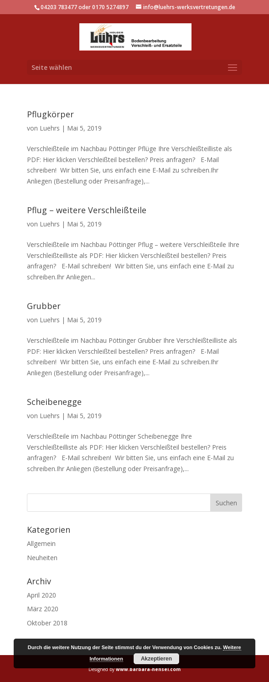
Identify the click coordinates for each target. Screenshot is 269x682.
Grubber (44, 305)
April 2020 (41, 595)
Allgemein (41, 543)
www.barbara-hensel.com (148, 669)
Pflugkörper (50, 114)
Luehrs (50, 128)
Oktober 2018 (47, 623)
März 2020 (42, 608)
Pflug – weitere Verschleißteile (86, 210)
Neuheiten (42, 557)
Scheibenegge (54, 401)
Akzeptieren (156, 659)
